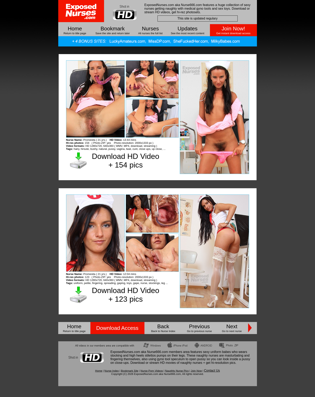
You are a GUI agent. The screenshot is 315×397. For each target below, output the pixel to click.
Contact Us (212, 370)
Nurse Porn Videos (151, 370)
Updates (187, 29)
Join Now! (233, 29)
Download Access (117, 328)
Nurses (150, 29)
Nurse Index (111, 370)
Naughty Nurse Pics (177, 370)
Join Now (196, 370)
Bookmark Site (129, 370)
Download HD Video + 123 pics (125, 294)
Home (75, 29)
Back (163, 326)
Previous (199, 326)
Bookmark (113, 29)
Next (231, 326)
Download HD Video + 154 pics (125, 160)
